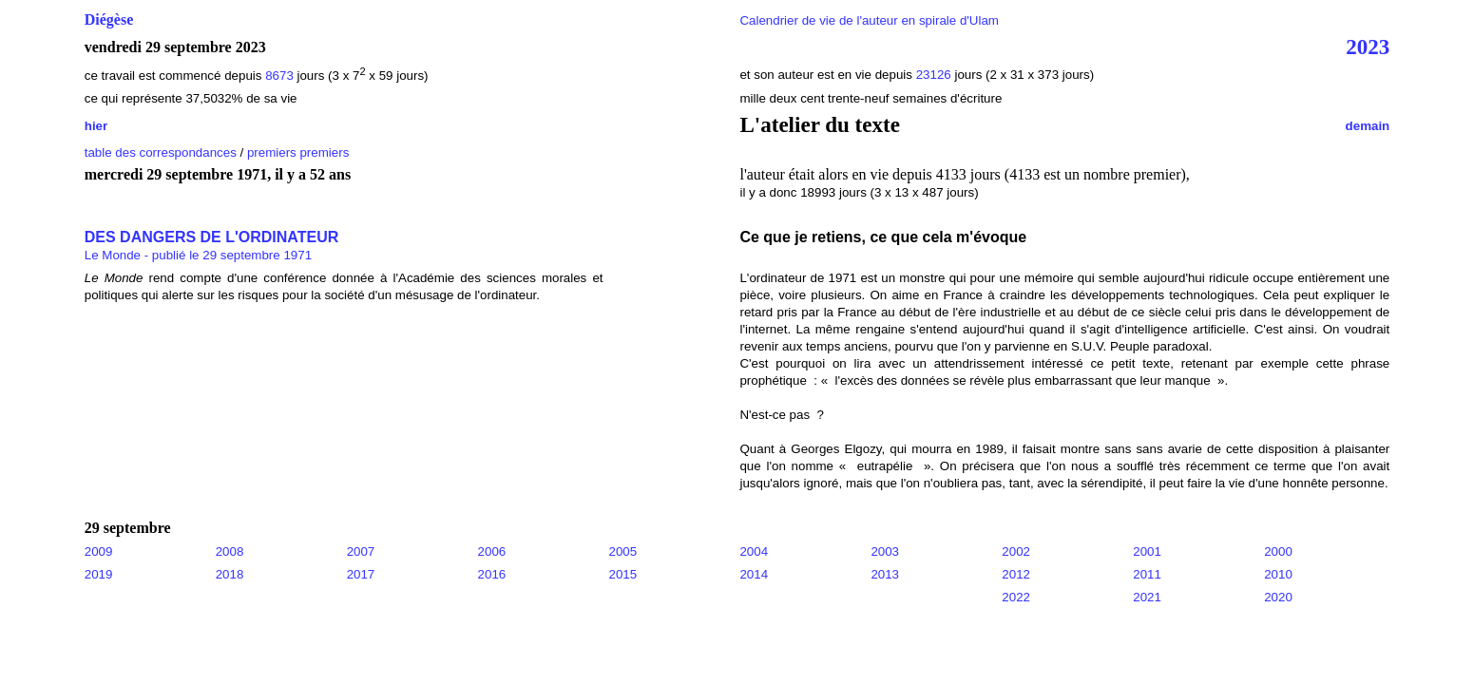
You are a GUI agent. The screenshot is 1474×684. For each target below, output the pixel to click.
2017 (361, 574)
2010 (1278, 574)
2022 (1016, 597)
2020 (1278, 597)
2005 (623, 551)
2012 (1016, 574)
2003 (885, 551)
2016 (492, 574)
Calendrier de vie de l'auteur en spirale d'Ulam (869, 20)
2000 (1278, 551)
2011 (1147, 574)
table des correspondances (161, 152)
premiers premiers (298, 152)
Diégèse (109, 19)
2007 (361, 551)
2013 (885, 574)
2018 (230, 574)
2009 (99, 551)
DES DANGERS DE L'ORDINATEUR (212, 237)
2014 (753, 574)
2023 (1367, 46)
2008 (230, 551)
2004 (753, 551)
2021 (1147, 597)
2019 (99, 574)
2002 (1016, 551)
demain (1368, 126)
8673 (279, 75)
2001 (1147, 551)
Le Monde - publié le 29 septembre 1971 (198, 255)
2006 (492, 551)
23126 (933, 74)
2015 (623, 574)
